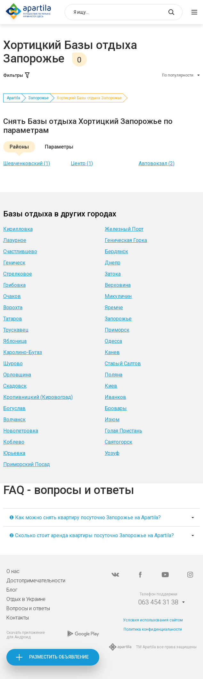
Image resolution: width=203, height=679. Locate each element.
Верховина (118, 285)
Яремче (114, 307)
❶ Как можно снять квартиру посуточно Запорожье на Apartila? (85, 517)
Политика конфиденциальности (153, 629)
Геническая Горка (126, 240)
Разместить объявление (59, 656)
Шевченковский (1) (26, 163)
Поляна (113, 375)
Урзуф (112, 453)
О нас (13, 571)
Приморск (117, 330)
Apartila (13, 98)
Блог (12, 590)
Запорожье (38, 98)
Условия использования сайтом (153, 620)
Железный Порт (124, 229)
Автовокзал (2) (157, 163)
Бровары (116, 408)
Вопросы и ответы (28, 608)
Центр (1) (82, 163)
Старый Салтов (123, 363)
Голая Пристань (123, 431)
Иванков (115, 397)
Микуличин (118, 296)
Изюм (112, 419)
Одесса (113, 341)
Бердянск (116, 251)
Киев (111, 386)
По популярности (177, 75)
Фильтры (17, 75)
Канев (112, 352)
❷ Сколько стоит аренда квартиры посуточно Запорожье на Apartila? (91, 535)
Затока (113, 274)
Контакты (17, 618)
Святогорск (118, 442)
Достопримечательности (35, 581)
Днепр (112, 263)
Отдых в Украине (25, 599)
